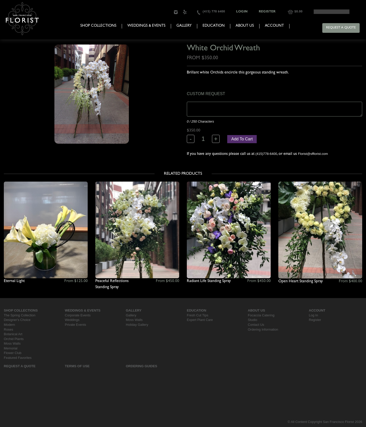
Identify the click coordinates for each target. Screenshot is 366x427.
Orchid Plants (14, 339)
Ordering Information (263, 329)
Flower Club (12, 353)
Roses (8, 329)
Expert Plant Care (200, 320)
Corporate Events (77, 315)
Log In (313, 315)
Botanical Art (13, 334)
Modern (9, 325)
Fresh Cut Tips (197, 315)
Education (214, 26)
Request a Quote (341, 28)
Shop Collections (98, 26)
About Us (245, 26)
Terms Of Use (77, 366)
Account (274, 26)
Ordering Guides (141, 366)
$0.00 (298, 11)
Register (267, 11)
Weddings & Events (146, 26)
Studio (252, 320)
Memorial (10, 348)
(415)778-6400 (266, 154)
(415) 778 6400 (214, 11)
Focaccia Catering (261, 315)
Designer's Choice (17, 320)
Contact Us (256, 325)
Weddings (72, 320)
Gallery (184, 26)
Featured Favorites (18, 358)
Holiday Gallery (137, 325)
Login (242, 11)
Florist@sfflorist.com (313, 154)
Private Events (75, 325)
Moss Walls (12, 343)
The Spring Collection (19, 315)
